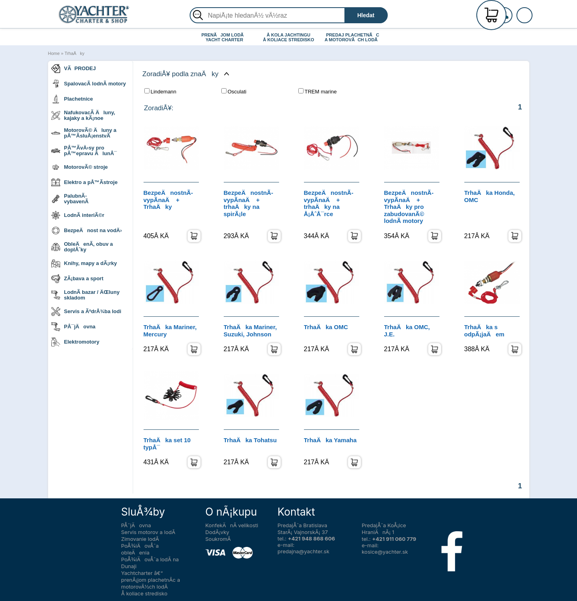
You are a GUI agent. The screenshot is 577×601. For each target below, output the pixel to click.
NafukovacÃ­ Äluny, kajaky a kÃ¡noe (83, 115)
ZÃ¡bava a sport (77, 278)
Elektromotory (75, 342)
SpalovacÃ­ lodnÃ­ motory (88, 83)
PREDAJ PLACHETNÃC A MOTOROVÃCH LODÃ (353, 37)
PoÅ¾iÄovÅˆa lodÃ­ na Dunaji (150, 562)
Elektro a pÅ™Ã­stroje (84, 182)
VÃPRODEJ (73, 68)
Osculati (234, 91)
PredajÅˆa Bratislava (302, 525)
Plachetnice (72, 99)
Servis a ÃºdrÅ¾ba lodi (86, 311)
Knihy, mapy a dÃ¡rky (84, 263)
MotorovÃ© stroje (79, 167)
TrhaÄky (75, 53)
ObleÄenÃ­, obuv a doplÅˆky (82, 247)
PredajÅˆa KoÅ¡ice (384, 525)
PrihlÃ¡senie (514, 19)
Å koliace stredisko (144, 593)
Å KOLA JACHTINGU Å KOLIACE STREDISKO (288, 37)
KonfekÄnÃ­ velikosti (231, 525)
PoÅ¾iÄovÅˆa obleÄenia (140, 549)
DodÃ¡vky (217, 532)
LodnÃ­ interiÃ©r (78, 215)
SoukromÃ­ (218, 539)
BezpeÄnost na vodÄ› (86, 230)
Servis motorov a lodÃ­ (148, 532)
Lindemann (160, 91)
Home (54, 53)
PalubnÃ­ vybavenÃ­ (70, 198)
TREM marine (317, 91)
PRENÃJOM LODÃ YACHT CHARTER (224, 37)
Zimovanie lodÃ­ (140, 539)
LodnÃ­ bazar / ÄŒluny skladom (85, 295)
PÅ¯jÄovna (73, 326)
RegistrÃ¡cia (514, 11)
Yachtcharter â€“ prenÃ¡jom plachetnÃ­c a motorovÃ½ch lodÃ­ (150, 580)
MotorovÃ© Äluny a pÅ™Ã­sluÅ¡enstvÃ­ (84, 133)
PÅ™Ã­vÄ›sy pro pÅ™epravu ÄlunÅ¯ (84, 150)
